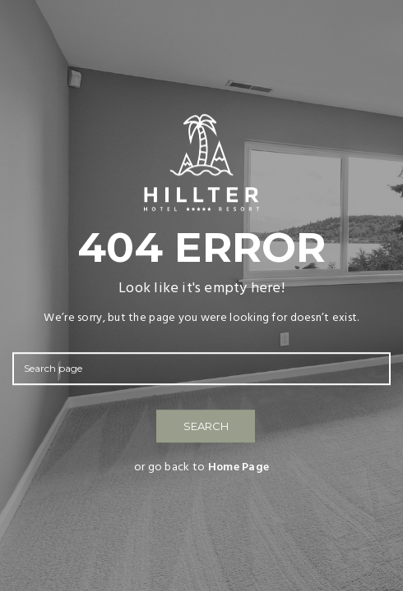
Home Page (239, 467)
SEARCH (206, 426)
